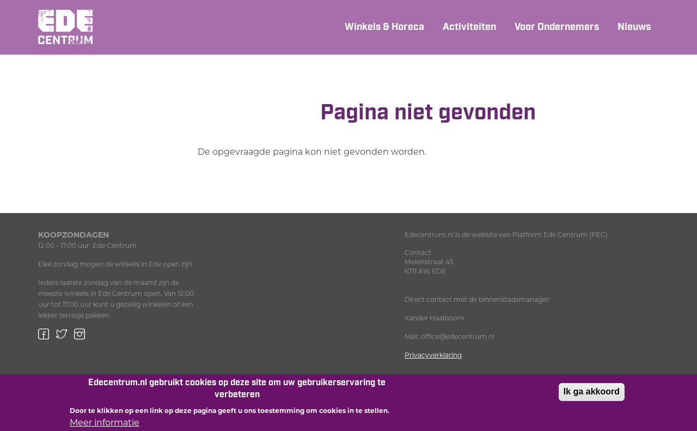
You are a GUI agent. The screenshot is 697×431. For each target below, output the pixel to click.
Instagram (79, 334)
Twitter (61, 334)
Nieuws (634, 27)
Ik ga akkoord (592, 394)
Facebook (43, 334)
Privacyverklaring (433, 355)
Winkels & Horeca (384, 27)
